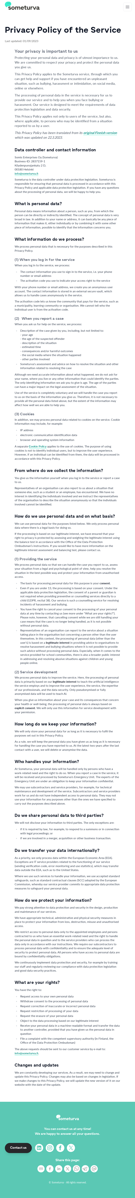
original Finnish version (100, 133)
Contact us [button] (18, 1147)
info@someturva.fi (26, 173)
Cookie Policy (37, 446)
